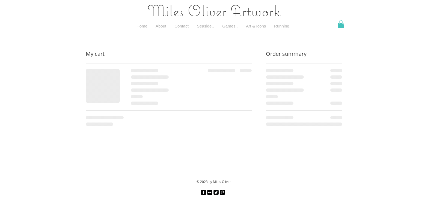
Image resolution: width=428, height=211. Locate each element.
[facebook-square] (203, 192)
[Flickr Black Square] (209, 192)
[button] (340, 24)
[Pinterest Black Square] (222, 192)
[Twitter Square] (216, 192)
